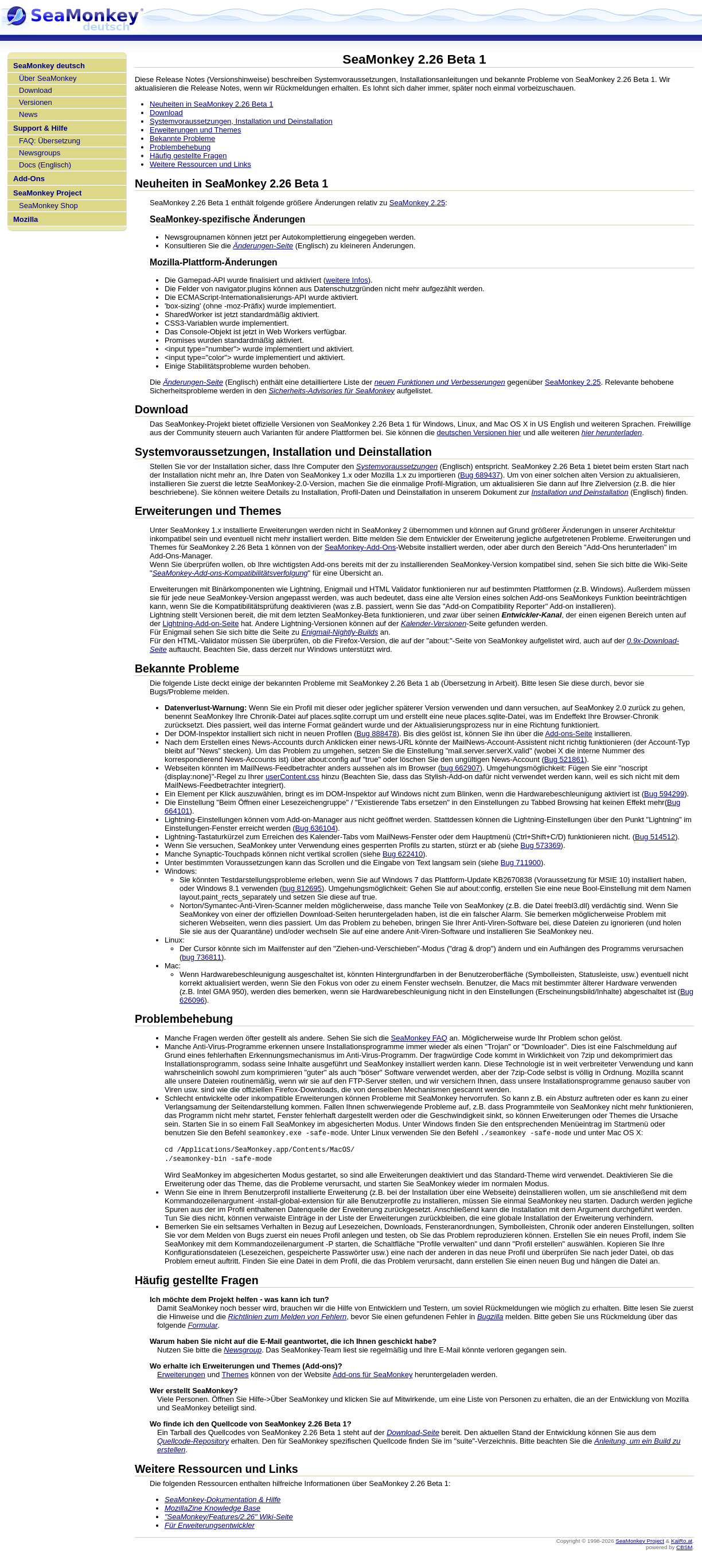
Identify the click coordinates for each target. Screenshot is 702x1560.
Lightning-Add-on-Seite (200, 623)
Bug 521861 (564, 759)
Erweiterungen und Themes (195, 130)
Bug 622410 (403, 854)
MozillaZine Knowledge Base (212, 1510)
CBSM (684, 1549)
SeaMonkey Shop (48, 205)
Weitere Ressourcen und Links (200, 164)
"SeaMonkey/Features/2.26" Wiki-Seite (229, 1518)
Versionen (35, 102)
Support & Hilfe (40, 128)
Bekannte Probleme (182, 138)
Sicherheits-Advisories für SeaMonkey (331, 390)
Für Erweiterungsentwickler (210, 1527)
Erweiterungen (181, 1376)
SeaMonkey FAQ (419, 1038)
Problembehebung (180, 147)
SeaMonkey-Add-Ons (360, 547)
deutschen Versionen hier (479, 432)
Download (35, 90)
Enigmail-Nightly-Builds (339, 632)
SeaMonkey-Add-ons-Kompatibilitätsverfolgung (230, 573)
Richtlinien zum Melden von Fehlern (287, 1318)
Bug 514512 (655, 836)
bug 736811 (201, 957)
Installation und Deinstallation (580, 492)
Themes (235, 1376)
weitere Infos (347, 280)
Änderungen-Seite (263, 245)
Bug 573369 (540, 845)
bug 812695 (302, 888)
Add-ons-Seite (568, 733)
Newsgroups (39, 152)
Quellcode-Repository (193, 1442)
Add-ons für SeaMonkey (372, 1376)
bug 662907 (460, 768)
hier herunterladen (612, 432)
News (28, 114)
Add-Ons (29, 178)
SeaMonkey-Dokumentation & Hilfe (222, 1501)
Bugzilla (490, 1318)
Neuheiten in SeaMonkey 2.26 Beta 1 (211, 104)
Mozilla (25, 219)
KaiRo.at (681, 1542)
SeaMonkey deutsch (49, 65)
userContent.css (292, 776)
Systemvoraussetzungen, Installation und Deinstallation (241, 121)
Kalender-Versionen (433, 623)
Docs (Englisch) (45, 165)
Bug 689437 (480, 475)
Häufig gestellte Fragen (188, 155)
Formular (203, 1327)
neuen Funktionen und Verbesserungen (440, 382)
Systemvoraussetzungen (397, 466)
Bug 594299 (664, 793)
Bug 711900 (521, 862)
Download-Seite (413, 1434)
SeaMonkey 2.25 (417, 202)
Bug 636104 (315, 828)
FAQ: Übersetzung (49, 140)
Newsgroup (243, 1351)
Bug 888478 (377, 733)
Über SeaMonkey (47, 78)
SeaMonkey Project (47, 193)
